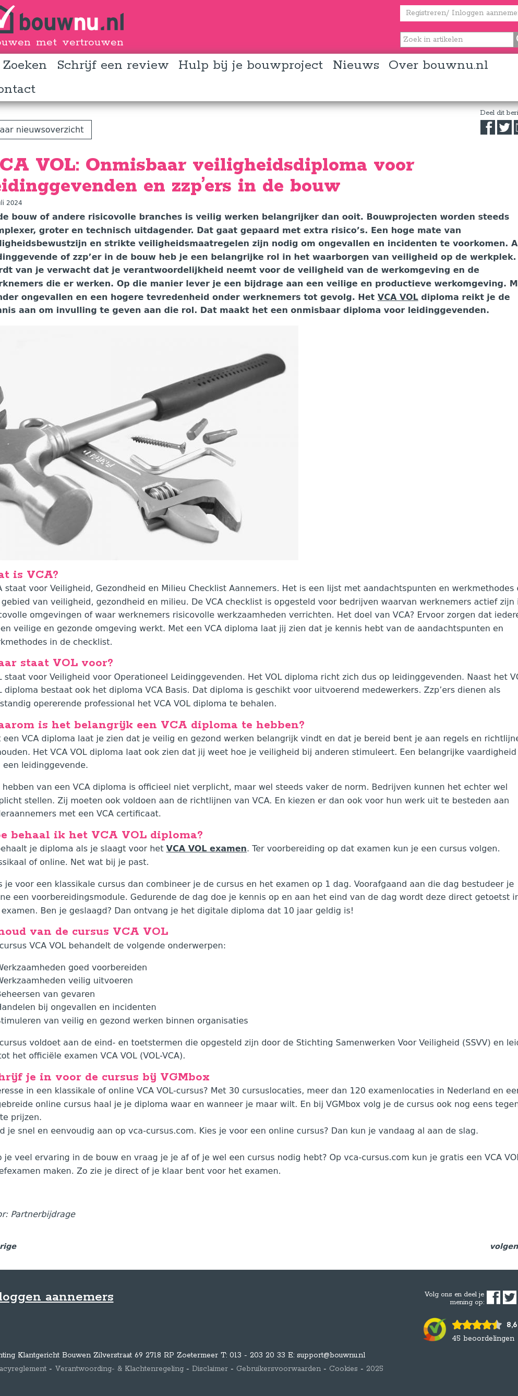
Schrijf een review (113, 65)
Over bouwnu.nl (438, 65)
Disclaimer (210, 1369)
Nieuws (356, 65)
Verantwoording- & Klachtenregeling (119, 1369)
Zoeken (25, 65)
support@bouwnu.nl (331, 1355)
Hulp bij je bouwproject (250, 65)
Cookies (343, 1369)
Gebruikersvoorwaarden (278, 1369)
